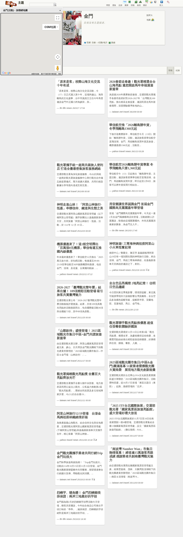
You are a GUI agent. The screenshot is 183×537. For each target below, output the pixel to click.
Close (59, 10)
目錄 (94, 42)
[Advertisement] (106, 59)
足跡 (120, 5)
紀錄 (178, 70)
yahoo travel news (121, 151)
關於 (145, 5)
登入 (161, 5)
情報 (133, 5)
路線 (111, 42)
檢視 (139, 5)
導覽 (108, 5)
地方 (105, 42)
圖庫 (126, 5)
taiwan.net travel (120, 111)
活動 (101, 42)
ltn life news (66, 108)
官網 (87, 42)
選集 (114, 5)
